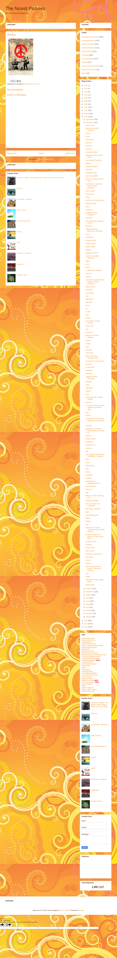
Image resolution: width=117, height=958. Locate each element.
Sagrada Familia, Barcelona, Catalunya (94, 230)
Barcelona (89, 290)
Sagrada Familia (91, 166)
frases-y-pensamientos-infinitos (93, 646)
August (88, 595)
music (88, 462)
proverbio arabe (91, 173)
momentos (89, 353)
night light (89, 388)
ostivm (84, 667)
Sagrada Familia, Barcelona (92, 377)
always (88, 163)
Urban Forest (90, 548)
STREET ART (90, 445)
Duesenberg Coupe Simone (92, 322)
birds (87, 459)
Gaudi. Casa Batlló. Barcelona (92, 257)
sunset (19, 232)
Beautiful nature (22, 275)
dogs (87, 347)
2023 (86, 92)
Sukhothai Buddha (92, 501)
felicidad (88, 426)
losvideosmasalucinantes (90, 658)
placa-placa (86, 669)
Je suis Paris (90, 367)
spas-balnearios (87, 678)
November (90, 122)
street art (20, 188)
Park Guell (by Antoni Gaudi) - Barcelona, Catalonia (93, 568)
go (86, 308)
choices (88, 340)
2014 (86, 620)
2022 (86, 95)
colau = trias (90, 125)
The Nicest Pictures (25, 8)
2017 (86, 110)
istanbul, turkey (91, 203)
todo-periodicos (87, 684)
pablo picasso (90, 287)
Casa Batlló (90, 293)
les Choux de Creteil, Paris (95, 200)
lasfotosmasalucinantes (90, 653)
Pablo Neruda (90, 439)
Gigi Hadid (89, 140)
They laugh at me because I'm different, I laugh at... (95, 455)
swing (88, 136)
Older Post (70, 153)
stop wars (89, 302)
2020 (86, 101)
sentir (18, 242)
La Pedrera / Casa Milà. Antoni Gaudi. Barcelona (94, 186)
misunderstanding (92, 515)
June (88, 601)
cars (87, 573)
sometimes (89, 237)
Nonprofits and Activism (32, 84)
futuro (88, 267)
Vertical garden (91, 486)
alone (87, 234)
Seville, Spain (90, 243)
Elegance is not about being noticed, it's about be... (95, 431)
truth (87, 512)
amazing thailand (92, 152)
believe (88, 521)
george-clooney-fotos (89, 647)
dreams (88, 344)
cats (87, 329)
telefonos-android (88, 680)
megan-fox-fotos (87, 662)
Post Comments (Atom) (45, 159)
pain (87, 524)
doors (88, 207)
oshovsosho (86, 666)
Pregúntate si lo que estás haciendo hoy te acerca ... (95, 420)
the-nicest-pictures (88, 682)
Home (41, 153)
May (87, 604)
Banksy (88, 436)
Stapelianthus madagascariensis (93, 482)
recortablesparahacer (89, 673)
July (87, 598)
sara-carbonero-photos (90, 675)
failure (88, 518)
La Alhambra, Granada (94, 270)
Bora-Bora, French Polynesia (92, 129)
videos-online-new (88, 691)
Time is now (90, 551)
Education (85, 55)
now (87, 296)
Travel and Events (88, 40)
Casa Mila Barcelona (23, 221)
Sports (84, 73)
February (89, 613)
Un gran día (90, 194)
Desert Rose (90, 466)
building (88, 250)
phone (88, 472)
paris (87, 412)
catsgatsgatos (86, 642)
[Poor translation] (8, 925)
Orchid (88, 415)
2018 (86, 107)
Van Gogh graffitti (92, 176)
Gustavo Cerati (91, 541)
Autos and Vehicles (88, 70)
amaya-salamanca (88, 638)
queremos (89, 218)
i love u (88, 133)
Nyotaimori (89, 442)
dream (88, 576)
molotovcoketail (65, 910)
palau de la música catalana (92, 336)
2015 (86, 117)
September (90, 592)
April (88, 607)
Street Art (89, 169)
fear (87, 451)
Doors (88, 197)
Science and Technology (90, 66)
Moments (89, 373)
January (89, 617)
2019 (86, 104)
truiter (84, 686)
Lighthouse (20, 264)
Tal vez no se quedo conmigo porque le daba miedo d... (95, 529)
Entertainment (87, 51)
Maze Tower (90, 326)
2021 (86, 98)
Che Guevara (90, 191)
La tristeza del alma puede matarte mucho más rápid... (95, 407)
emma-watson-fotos (89, 644)
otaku (87, 385)
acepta (88, 318)
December (90, 119)
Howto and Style (87, 44)
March (88, 610)
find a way (89, 557)
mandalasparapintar (89, 660)
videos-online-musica (89, 689)
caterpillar (89, 475)
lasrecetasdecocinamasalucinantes (94, 655)
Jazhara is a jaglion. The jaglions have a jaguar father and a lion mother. (40, 177)
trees (87, 394)
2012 (86, 627)
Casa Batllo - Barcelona (24, 199)
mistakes (89, 545)
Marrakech (89, 299)
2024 (86, 88)
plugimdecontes (87, 671)
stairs (87, 305)
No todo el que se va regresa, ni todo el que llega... (94, 536)
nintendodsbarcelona (89, 664)
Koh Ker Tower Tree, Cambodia (93, 505)
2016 (86, 113)
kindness (89, 146)
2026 (86, 85)
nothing (88, 277)
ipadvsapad (86, 649)
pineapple (89, 370)
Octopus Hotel (91, 240)
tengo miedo (90, 585)
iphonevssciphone (88, 651)
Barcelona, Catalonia (93, 509)
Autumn (88, 391)
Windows (89, 382)
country (88, 560)
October (89, 588)
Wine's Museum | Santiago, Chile (92, 357)
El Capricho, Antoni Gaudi (95, 361)
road (87, 315)
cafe (87, 493)
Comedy (85, 62)
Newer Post (12, 153)
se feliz (88, 312)
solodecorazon (87, 677)
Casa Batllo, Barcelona (94, 160)
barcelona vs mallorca (24, 253)
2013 (86, 624)
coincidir (88, 478)
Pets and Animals (88, 59)
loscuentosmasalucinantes (91, 656)
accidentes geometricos (94, 554)
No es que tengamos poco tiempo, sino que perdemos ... (95, 282)
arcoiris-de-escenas (89, 640)
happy (88, 261)
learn (87, 469)
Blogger (81, 910)
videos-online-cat (88, 688)
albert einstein (21, 210)
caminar (88, 563)
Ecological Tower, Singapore (92, 214)
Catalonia (89, 210)
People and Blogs (88, 48)
